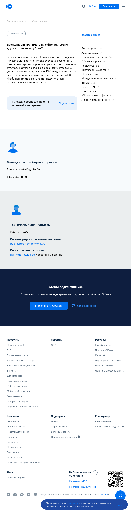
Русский (11, 477)
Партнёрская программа (108, 360)
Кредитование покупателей (21, 365)
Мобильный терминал (18, 391)
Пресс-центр (14, 447)
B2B (9, 350)
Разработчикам (103, 345)
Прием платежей (15, 345)
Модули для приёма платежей (22, 406)
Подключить (67, 103)
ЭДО (53, 345)
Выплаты (11, 370)
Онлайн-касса (14, 396)
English (21, 477)
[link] (92, 6)
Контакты (12, 437)
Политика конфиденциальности (23, 462)
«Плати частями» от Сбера (21, 360)
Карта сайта (101, 355)
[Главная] (15, 6)
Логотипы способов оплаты (109, 370)
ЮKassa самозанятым (18, 386)
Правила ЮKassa (104, 350)
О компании (13, 421)
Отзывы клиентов (16, 426)
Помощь (55, 421)
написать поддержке (23, 254)
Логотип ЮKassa (104, 365)
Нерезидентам (14, 457)
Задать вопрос (91, 34)
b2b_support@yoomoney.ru (27, 243)
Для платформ (14, 376)
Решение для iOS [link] (78, 481)
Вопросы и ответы (60, 432)
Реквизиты (12, 442)
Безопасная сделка (17, 381)
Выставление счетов (17, 355)
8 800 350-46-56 (103, 421)
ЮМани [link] (103, 494)
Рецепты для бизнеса (18, 432)
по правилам (73, 503)
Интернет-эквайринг (18, 401)
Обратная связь (59, 426)
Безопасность (14, 452)
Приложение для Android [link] (82, 487)
